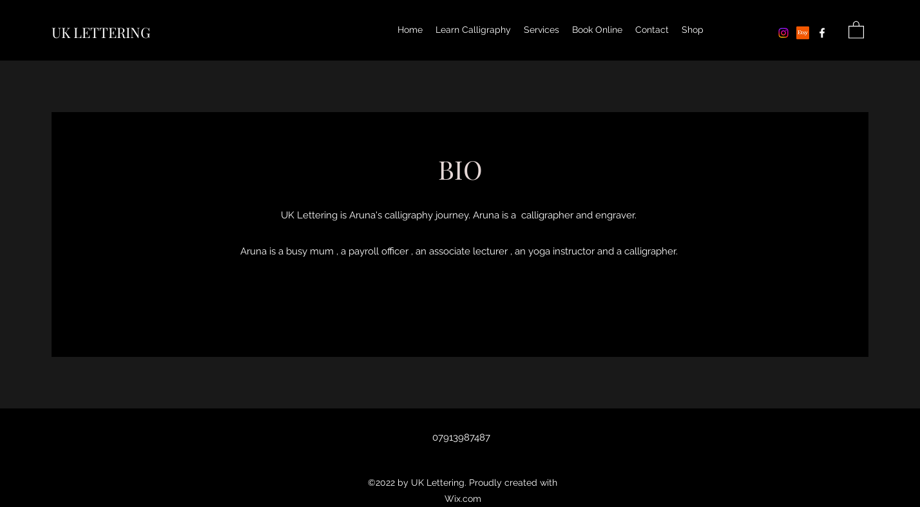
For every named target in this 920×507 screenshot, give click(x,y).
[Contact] (460, 302)
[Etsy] (802, 32)
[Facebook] (822, 32)
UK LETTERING (101, 32)
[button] (856, 29)
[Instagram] (783, 32)
